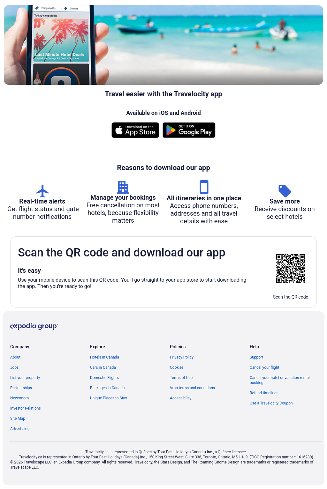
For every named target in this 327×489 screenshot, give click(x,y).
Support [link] (256, 357)
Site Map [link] (17, 418)
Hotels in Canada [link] (104, 357)
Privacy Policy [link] (182, 357)
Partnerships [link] (21, 388)
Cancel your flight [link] (264, 367)
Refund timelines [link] (264, 393)
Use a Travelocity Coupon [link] (271, 403)
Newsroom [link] (19, 398)
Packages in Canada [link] (107, 388)
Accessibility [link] (180, 398)
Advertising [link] (19, 428)
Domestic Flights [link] (104, 377)
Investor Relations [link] (25, 408)
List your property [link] (25, 377)
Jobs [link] (14, 367)
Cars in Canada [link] (103, 367)
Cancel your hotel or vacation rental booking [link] (280, 380)
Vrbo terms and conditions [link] (192, 388)
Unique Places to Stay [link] (108, 398)
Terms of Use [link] (181, 377)
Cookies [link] (177, 367)
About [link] (15, 357)
